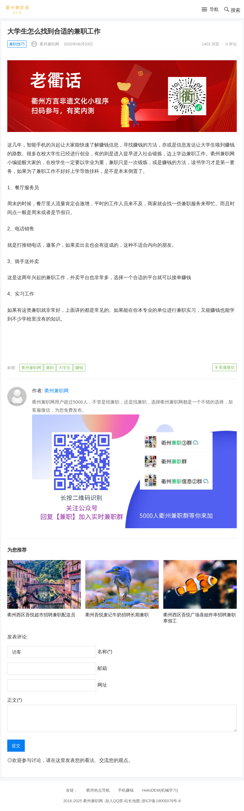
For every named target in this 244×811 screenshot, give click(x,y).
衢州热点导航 (98, 790)
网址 (102, 684)
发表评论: (17, 636)
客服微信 (227, 367)
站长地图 (132, 801)
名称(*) (104, 651)
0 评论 (231, 44)
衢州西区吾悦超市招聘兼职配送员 (41, 614)
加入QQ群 (114, 801)
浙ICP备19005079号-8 (161, 801)
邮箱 (102, 668)
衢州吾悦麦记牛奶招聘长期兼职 (117, 614)
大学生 (64, 367)
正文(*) (14, 700)
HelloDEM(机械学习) (160, 790)
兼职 (50, 367)
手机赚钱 (126, 790)
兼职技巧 (17, 44)
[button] (210, 10)
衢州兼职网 (45, 44)
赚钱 (79, 367)
